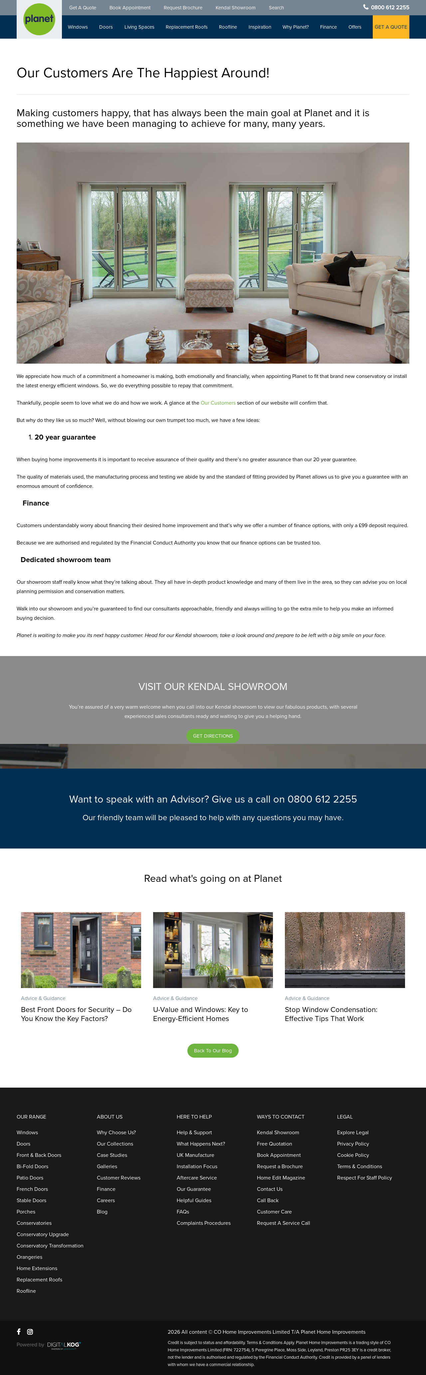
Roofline (228, 27)
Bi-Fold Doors (32, 1166)
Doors (106, 27)
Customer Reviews (118, 1178)
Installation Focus (197, 1166)
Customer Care (274, 1211)
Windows (78, 27)
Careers (106, 1200)
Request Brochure (183, 8)
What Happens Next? (201, 1144)
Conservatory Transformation (50, 1245)
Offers (354, 27)
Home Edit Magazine (281, 1178)
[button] (213, 736)
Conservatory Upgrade (43, 1234)
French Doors (32, 1189)
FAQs (183, 1211)
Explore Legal (353, 1132)
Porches (26, 1211)
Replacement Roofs (187, 27)
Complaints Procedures (204, 1223)
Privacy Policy (353, 1144)
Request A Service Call (283, 1223)
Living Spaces (139, 27)
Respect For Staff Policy (364, 1178)
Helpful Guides (194, 1200)
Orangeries (29, 1257)
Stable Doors (31, 1200)
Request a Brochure (280, 1166)
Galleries (107, 1166)
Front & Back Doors (39, 1155)
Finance (328, 27)
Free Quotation (274, 1144)
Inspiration (260, 27)
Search (276, 8)
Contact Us (270, 1189)
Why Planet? (296, 27)
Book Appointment (129, 8)
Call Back (268, 1200)
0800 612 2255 (390, 7)
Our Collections (115, 1144)
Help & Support (194, 1132)
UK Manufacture (195, 1155)
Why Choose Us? (116, 1132)
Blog (102, 1211)
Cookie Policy (353, 1155)
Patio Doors (30, 1178)
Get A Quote (82, 8)
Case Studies (112, 1155)
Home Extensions (37, 1268)
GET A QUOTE (391, 27)
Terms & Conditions (359, 1166)
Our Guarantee (194, 1189)
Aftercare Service (197, 1178)
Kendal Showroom (236, 8)
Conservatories (34, 1223)
